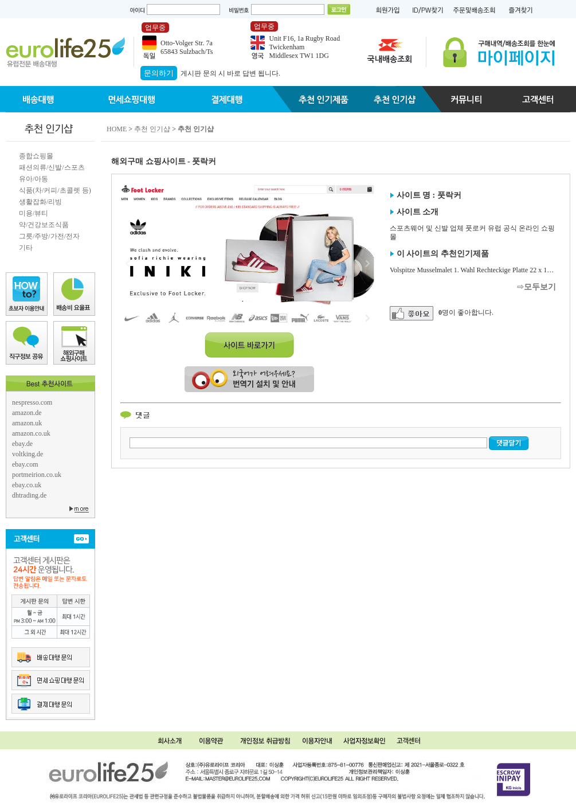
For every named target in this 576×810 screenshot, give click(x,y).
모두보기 (540, 287)
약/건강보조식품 (44, 225)
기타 (26, 248)
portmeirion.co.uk (36, 475)
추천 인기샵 (152, 129)
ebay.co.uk (26, 485)
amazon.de (27, 413)
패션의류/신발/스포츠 (52, 167)
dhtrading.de (29, 495)
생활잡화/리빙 (40, 202)
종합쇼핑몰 (36, 156)
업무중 (155, 28)
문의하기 (159, 73)
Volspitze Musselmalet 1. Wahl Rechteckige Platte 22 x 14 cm (475, 270)
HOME (117, 129)
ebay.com (25, 464)
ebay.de (22, 444)
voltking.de (27, 454)
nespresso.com (32, 402)
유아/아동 (33, 179)
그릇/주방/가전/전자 (49, 236)
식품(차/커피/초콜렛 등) (55, 190)
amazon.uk (27, 423)
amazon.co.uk (31, 433)
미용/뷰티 (33, 213)
